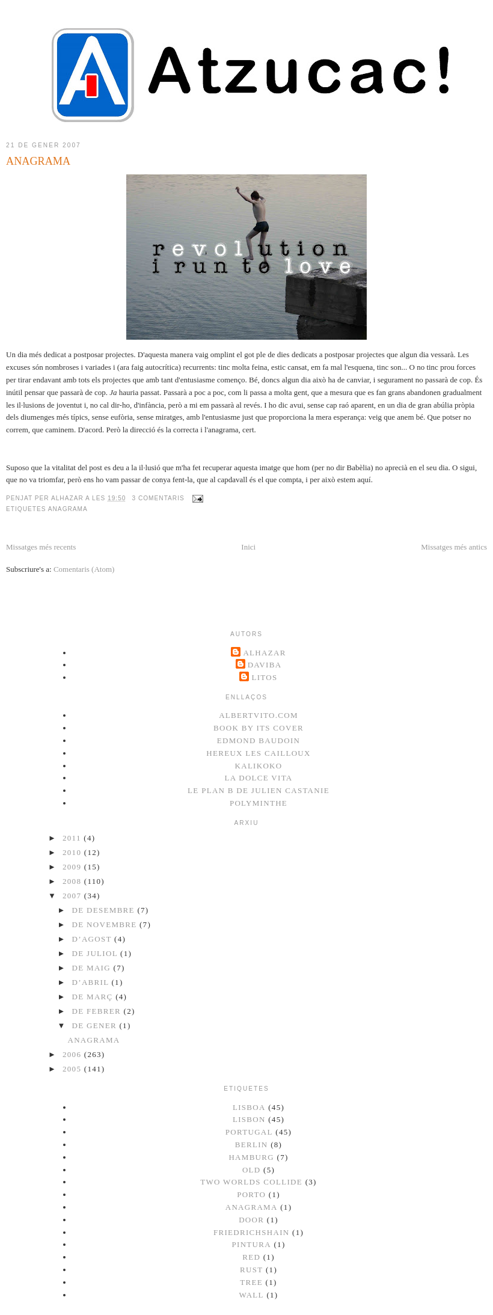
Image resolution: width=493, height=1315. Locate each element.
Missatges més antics (454, 546)
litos (264, 677)
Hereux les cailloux (258, 753)
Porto (251, 1194)
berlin (251, 1144)
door (251, 1219)
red (251, 1256)
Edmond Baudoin (258, 740)
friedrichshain (251, 1232)
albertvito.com (258, 715)
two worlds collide (251, 1181)
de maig (93, 967)
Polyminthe (258, 803)
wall (251, 1294)
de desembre (105, 910)
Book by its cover (258, 727)
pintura (251, 1244)
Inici (248, 546)
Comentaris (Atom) (84, 569)
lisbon (249, 1119)
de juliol (96, 953)
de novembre (105, 924)
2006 (73, 1054)
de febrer (98, 1011)
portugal (249, 1131)
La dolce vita (258, 777)
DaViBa (265, 664)
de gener (96, 1025)
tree (251, 1282)
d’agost (93, 938)
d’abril (92, 982)
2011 (73, 837)
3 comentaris (158, 498)
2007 (73, 895)
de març (94, 996)
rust (251, 1269)
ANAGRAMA (38, 161)
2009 (73, 866)
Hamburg (251, 1157)
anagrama (68, 509)
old (251, 1169)
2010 (73, 852)
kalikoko (259, 765)
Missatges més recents (41, 546)
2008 (73, 881)
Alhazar (264, 652)
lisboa (249, 1107)
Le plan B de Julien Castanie (258, 790)
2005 (73, 1068)
